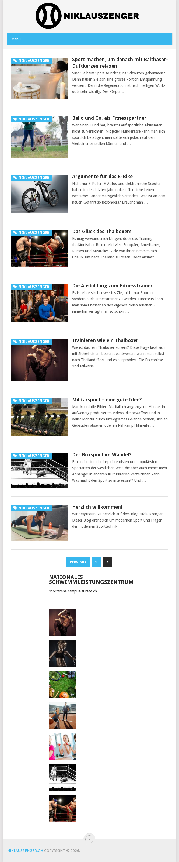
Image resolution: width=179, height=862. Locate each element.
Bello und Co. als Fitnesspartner (109, 118)
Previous (78, 562)
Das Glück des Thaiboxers (102, 231)
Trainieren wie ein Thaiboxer (105, 340)
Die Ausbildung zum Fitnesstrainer (112, 285)
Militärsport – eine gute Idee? (107, 399)
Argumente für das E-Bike (102, 176)
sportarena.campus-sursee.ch (73, 591)
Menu (16, 39)
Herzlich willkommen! (97, 507)
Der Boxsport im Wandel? (101, 454)
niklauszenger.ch (25, 851)
